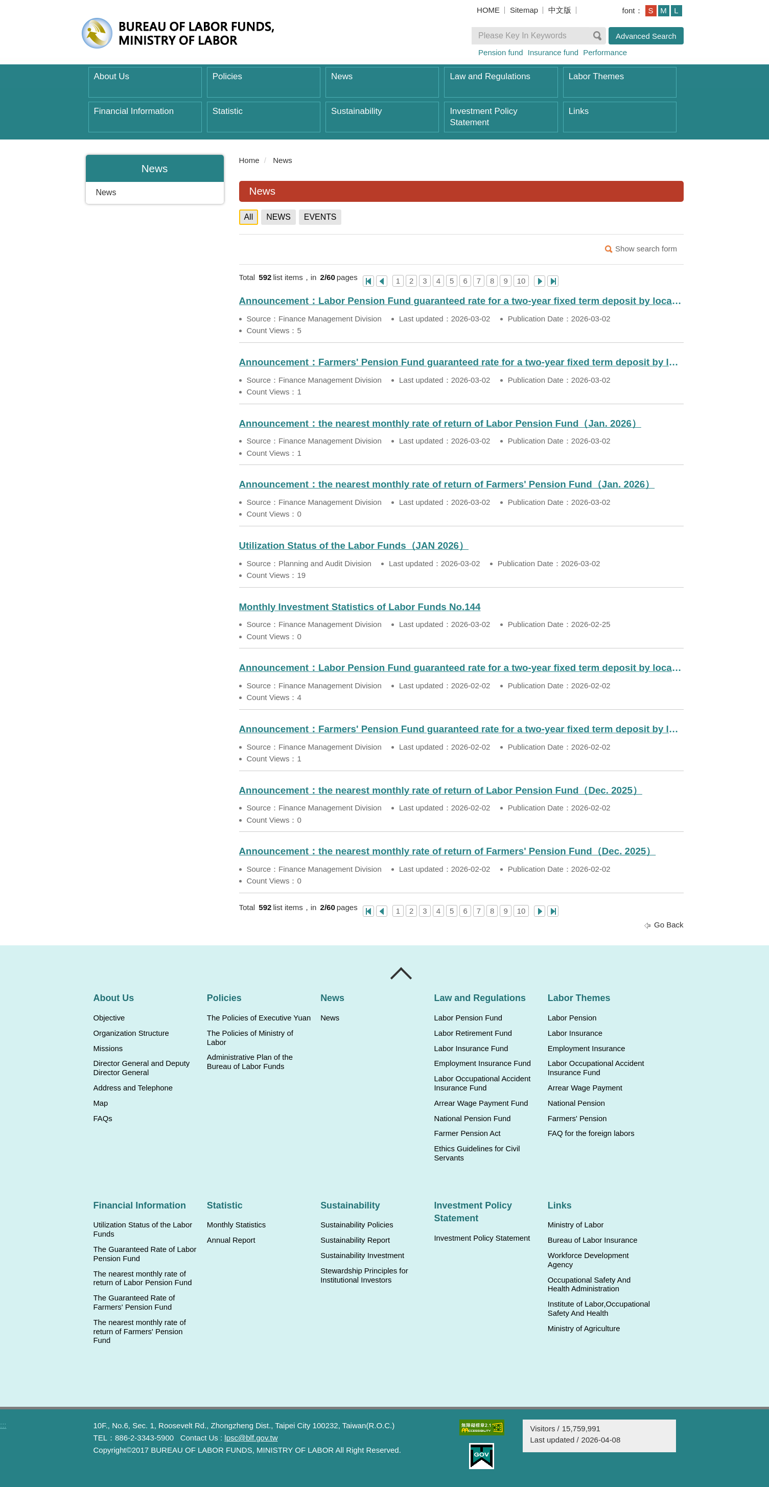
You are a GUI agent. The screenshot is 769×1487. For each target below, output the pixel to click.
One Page (368, 281)
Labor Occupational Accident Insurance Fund (482, 1083)
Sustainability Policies (356, 1225)
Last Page (552, 281)
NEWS (278, 217)
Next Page (539, 281)
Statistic (228, 111)
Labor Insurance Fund (471, 1048)
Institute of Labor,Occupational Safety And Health (599, 1308)
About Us (111, 76)
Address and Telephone (133, 1088)
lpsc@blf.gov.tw (250, 1437)
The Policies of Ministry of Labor (250, 1038)
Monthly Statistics (236, 1225)
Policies (227, 76)
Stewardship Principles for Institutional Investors (364, 1275)
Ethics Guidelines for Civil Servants (477, 1153)
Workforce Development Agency (588, 1260)
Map (101, 1103)
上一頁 (381, 281)
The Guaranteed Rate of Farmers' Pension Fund (134, 1302)
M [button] (663, 10)
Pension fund (500, 52)
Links (579, 111)
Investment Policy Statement (483, 116)
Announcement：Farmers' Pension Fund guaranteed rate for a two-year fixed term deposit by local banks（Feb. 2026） (461, 729)
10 (521, 280)
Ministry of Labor (576, 1225)
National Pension (576, 1103)
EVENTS (320, 217)
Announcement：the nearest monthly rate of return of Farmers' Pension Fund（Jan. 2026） (447, 484)
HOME (488, 10)
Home (249, 160)
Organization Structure (131, 1033)
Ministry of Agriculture (584, 1329)
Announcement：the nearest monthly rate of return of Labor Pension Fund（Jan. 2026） (440, 423)
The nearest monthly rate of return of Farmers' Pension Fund (140, 1331)
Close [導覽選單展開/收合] (401, 973)
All (248, 217)
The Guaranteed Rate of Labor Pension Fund (145, 1254)
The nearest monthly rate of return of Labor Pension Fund (143, 1278)
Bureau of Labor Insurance (593, 1240)
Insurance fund (553, 52)
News (342, 76)
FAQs (103, 1118)
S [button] (650, 10)
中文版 (559, 10)
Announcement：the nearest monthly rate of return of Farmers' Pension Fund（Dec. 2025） (447, 851)
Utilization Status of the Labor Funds (143, 1229)
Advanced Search (646, 36)
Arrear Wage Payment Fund (481, 1103)
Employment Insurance (586, 1048)
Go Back (669, 924)
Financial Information (134, 111)
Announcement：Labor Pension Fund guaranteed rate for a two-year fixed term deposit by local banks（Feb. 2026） (461, 667)
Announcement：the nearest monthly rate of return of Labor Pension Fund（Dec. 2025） (440, 790)
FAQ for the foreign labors (591, 1133)
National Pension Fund (472, 1118)
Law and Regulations (490, 76)
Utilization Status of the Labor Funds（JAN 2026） (354, 545)
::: (234, 160)
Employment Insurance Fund (482, 1063)
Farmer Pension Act (467, 1133)
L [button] (676, 10)
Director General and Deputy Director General (142, 1068)
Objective (109, 1018)
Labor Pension (572, 1018)
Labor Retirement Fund (472, 1033)
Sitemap (524, 10)
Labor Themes (596, 76)
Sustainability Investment (362, 1255)
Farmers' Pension (577, 1118)
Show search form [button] (646, 248)
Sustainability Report (355, 1240)
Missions (108, 1048)
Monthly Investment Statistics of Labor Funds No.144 (360, 606)
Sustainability (356, 111)
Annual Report (231, 1240)
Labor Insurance (575, 1033)
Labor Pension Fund (468, 1018)
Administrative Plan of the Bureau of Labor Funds (250, 1062)
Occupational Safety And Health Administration (589, 1284)
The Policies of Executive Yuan (259, 1018)
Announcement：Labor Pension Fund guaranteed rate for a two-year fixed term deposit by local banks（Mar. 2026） (461, 300)
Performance (605, 52)
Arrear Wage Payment (585, 1088)
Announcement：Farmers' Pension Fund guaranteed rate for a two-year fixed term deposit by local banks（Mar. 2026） (461, 362)
